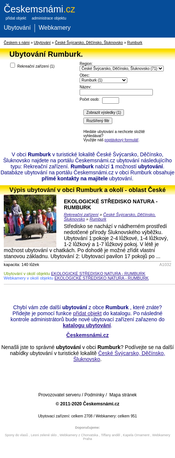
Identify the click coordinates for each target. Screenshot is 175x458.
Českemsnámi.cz (87, 335)
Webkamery (55, 27)
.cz (39, 9)
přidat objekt (16, 18)
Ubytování (17, 27)
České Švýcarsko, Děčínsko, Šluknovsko (89, 43)
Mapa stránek (123, 395)
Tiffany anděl (110, 435)
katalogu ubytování (87, 325)
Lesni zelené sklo (44, 435)
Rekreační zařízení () (32, 65)
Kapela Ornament (136, 435)
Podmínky (94, 395)
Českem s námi (17, 43)
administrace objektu (49, 18)
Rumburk (135, 43)
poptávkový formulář (121, 140)
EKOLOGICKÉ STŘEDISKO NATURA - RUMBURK (98, 273)
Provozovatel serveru (59, 395)
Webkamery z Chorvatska (78, 435)
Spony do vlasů (16, 435)
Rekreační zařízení (81, 214)
